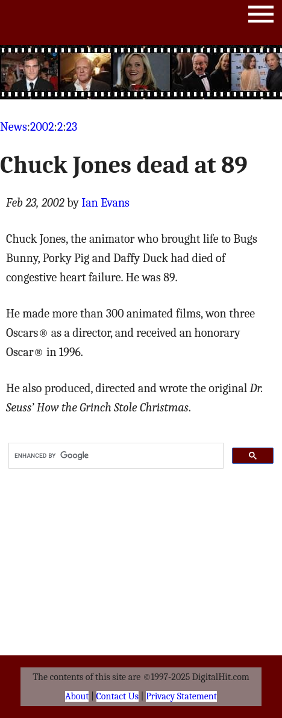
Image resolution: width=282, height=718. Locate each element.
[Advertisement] (141, 72)
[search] (114, 456)
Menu (261, 16)
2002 (42, 127)
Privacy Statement (181, 696)
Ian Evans (105, 203)
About (77, 696)
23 (72, 127)
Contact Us (117, 696)
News (13, 127)
